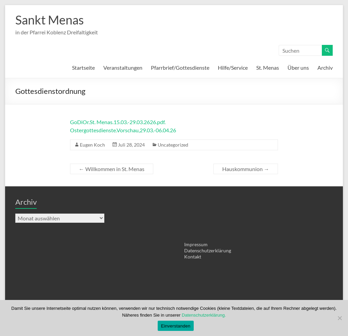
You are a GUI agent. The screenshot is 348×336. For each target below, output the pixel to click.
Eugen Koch (92, 145)
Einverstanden (175, 326)
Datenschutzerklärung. (204, 315)
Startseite (83, 67)
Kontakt (192, 256)
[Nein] (339, 318)
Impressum (196, 244)
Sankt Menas (49, 19)
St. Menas (267, 67)
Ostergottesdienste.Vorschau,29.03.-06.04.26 (123, 130)
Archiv (325, 67)
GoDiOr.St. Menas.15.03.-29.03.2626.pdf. (118, 122)
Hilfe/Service (233, 67)
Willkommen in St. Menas (111, 169)
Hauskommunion (245, 169)
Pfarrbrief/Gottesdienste (180, 67)
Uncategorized (173, 145)
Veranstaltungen (122, 67)
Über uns (298, 67)
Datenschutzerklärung (207, 250)
